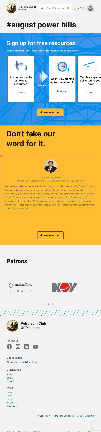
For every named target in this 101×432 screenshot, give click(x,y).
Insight (10, 397)
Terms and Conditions (64, 411)
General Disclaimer (85, 411)
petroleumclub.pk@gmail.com (24, 357)
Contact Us (12, 376)
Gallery (10, 373)
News (9, 391)
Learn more (21, 94)
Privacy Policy (43, 411)
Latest (9, 387)
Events (10, 394)
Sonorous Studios (86, 427)
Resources (12, 401)
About (9, 369)
